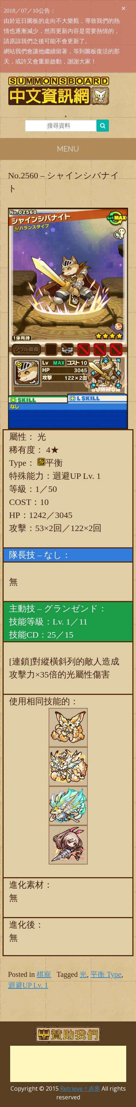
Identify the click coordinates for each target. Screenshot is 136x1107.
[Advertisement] (68, 1064)
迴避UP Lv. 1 (28, 985)
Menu (68, 149)
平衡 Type (105, 974)
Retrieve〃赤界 (80, 1089)
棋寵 (44, 974)
